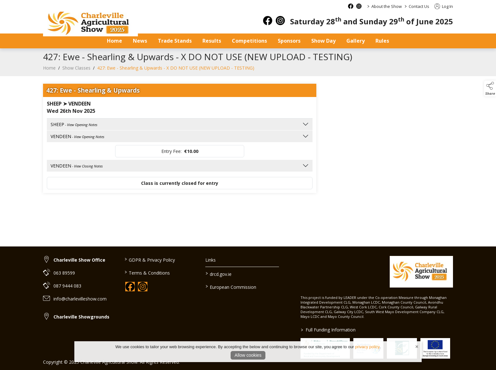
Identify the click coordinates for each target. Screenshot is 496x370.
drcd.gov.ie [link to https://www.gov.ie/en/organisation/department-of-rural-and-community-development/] (219, 273)
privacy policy (367, 346)
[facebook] (267, 20)
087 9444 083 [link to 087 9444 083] (67, 286)
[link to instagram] (142, 286)
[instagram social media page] (359, 6)
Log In (443, 6)
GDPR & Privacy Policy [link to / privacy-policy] (149, 259)
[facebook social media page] (350, 6)
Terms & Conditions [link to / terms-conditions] (147, 272)
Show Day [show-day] (323, 40)
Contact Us (419, 6)
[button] (490, 88)
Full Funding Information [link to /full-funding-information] (328, 330)
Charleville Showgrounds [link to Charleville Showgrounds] (81, 317)
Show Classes (76, 71)
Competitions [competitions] (249, 40)
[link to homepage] (90, 24)
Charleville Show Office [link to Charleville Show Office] (79, 260)
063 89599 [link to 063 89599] (64, 273)
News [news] (140, 40)
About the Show (386, 6)
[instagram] (280, 20)
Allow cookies (248, 355)
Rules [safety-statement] (382, 40)
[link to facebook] (130, 286)
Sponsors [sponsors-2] (289, 40)
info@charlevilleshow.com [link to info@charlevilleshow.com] (80, 299)
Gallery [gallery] (355, 40)
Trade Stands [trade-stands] (175, 40)
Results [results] (211, 40)
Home (114, 40)
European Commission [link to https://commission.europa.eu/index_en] (231, 286)
